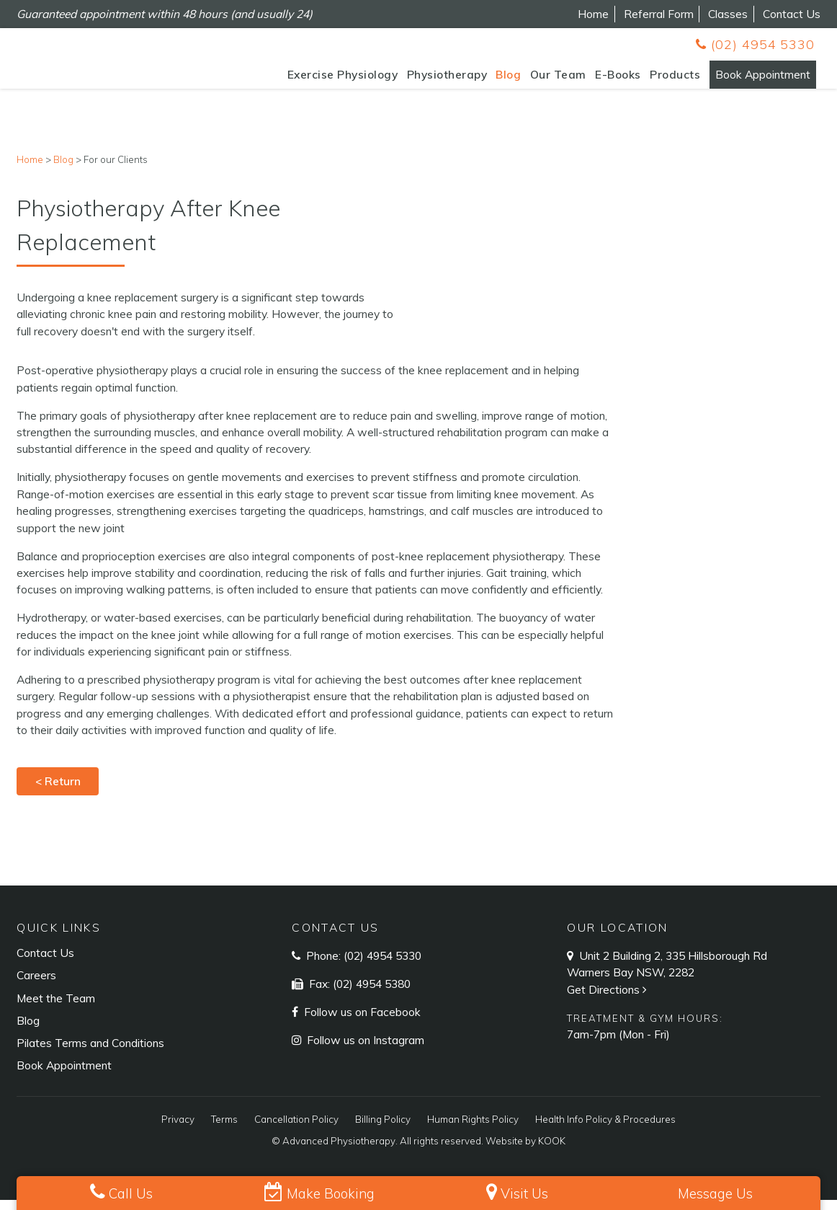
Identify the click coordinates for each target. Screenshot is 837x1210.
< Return (58, 791)
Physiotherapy (427, 80)
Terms (224, 1129)
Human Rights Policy (473, 1129)
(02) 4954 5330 (755, 44)
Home (593, 13)
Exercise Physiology (322, 80)
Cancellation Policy (296, 1129)
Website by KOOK (525, 1151)
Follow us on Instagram (364, 1050)
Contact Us (791, 13)
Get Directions (608, 999)
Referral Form (659, 13)
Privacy (177, 1129)
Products (655, 80)
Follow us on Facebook (361, 1022)
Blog (488, 80)
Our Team (538, 80)
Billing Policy (383, 1129)
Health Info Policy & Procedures (605, 1129)
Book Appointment (753, 80)
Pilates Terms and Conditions (90, 1053)
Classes (728, 13)
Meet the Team (56, 1008)
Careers (36, 985)
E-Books (599, 80)
